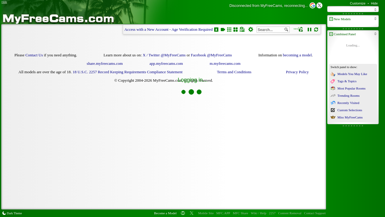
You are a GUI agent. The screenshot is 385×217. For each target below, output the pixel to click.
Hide (374, 3)
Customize (357, 3)
